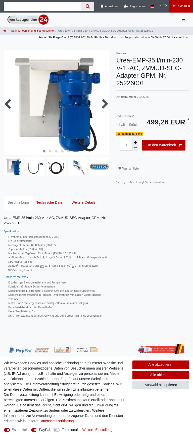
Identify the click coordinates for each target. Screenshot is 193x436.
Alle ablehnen (161, 375)
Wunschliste (128, 168)
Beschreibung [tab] (18, 202)
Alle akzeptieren (160, 364)
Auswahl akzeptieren (160, 385)
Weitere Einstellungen (99, 430)
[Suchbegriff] (42, 6)
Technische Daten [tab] (50, 202)
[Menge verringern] (135, 148)
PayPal (44, 430)
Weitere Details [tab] (83, 202)
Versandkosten (154, 182)
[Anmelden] (109, 6)
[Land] (152, 6)
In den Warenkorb (165, 145)
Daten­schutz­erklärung (56, 421)
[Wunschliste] (163, 6)
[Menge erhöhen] (135, 142)
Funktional (70, 430)
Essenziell (20, 430)
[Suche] (87, 6)
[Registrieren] (134, 6)
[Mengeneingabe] (126, 145)
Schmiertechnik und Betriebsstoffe (32, 30)
